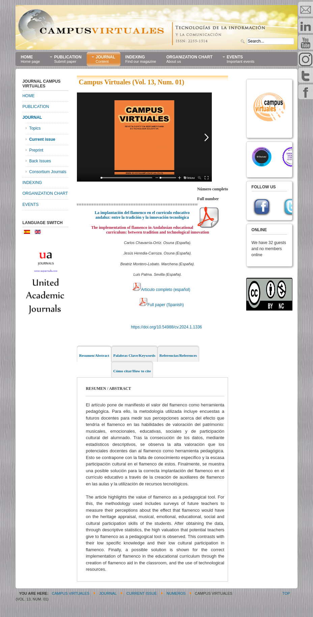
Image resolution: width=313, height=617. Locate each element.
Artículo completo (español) (161, 289)
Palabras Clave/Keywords (134, 355)
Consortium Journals (47, 171)
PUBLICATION (35, 106)
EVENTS (30, 204)
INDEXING (32, 182)
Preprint (36, 150)
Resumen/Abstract (94, 355)
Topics (34, 128)
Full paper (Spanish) (161, 304)
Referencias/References (178, 355)
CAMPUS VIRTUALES (70, 593)
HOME (28, 95)
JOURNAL (32, 117)
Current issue (42, 139)
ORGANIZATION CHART (45, 193)
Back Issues (40, 161)
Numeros (176, 593)
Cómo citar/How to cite (132, 371)
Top (286, 593)
